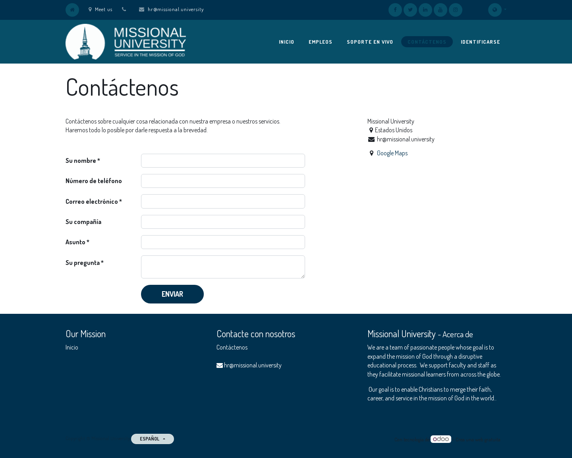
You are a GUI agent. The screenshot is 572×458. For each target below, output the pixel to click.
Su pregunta (83, 263)
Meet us (100, 9)
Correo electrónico (92, 201)
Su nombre (81, 160)
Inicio (72, 347)
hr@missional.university (176, 9)
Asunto (75, 242)
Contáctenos (231, 347)
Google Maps (392, 153)
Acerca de (458, 334)
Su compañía (83, 222)
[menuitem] (286, 41)
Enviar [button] (172, 294)
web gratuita (487, 439)
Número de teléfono (94, 181)
